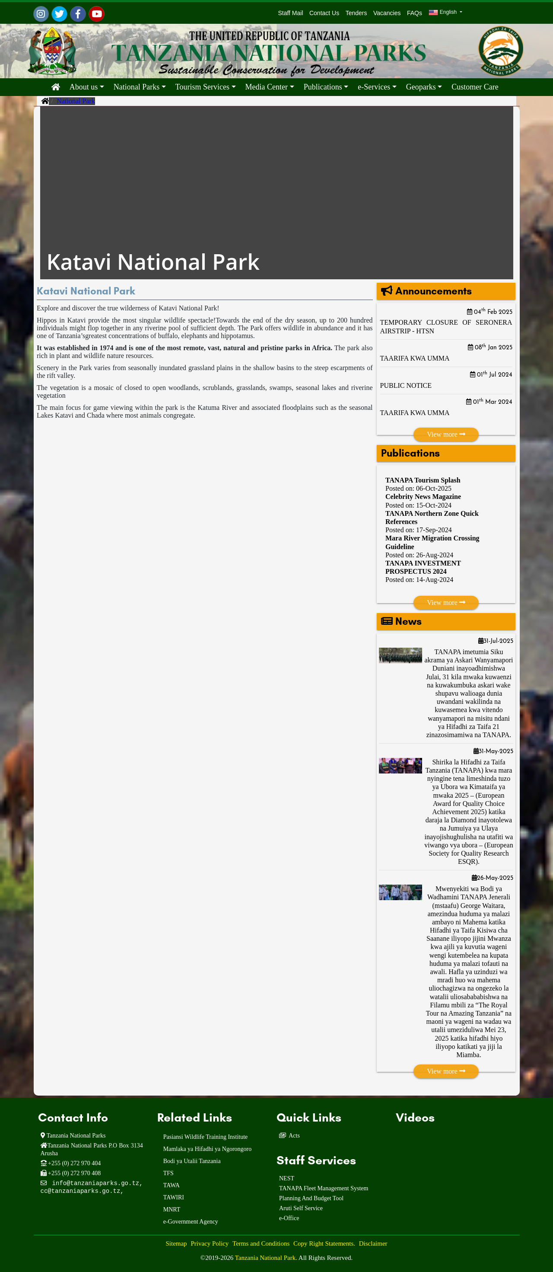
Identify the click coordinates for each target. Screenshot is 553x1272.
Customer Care (474, 87)
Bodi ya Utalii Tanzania (192, 1161)
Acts (294, 1135)
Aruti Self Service (301, 1208)
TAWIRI (173, 1197)
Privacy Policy (210, 1243)
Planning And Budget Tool (311, 1198)
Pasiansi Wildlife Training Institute (205, 1137)
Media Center (266, 87)
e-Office (289, 1218)
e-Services (374, 87)
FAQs (414, 13)
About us (84, 87)
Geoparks (421, 87)
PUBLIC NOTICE (406, 385)
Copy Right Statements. (324, 1243)
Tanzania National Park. (267, 1257)
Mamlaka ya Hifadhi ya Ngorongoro (207, 1149)
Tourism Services (202, 87)
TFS (168, 1173)
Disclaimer (373, 1243)
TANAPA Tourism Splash (423, 480)
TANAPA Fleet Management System (323, 1188)
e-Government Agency (190, 1221)
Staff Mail (289, 13)
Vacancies (387, 13)
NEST (286, 1178)
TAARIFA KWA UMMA (415, 358)
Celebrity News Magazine (423, 496)
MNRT (172, 1209)
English (443, 12)
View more (446, 434)
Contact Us (324, 13)
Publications (323, 87)
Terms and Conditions (260, 1243)
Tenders (356, 13)
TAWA (171, 1185)
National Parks (136, 87)
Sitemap (176, 1243)
